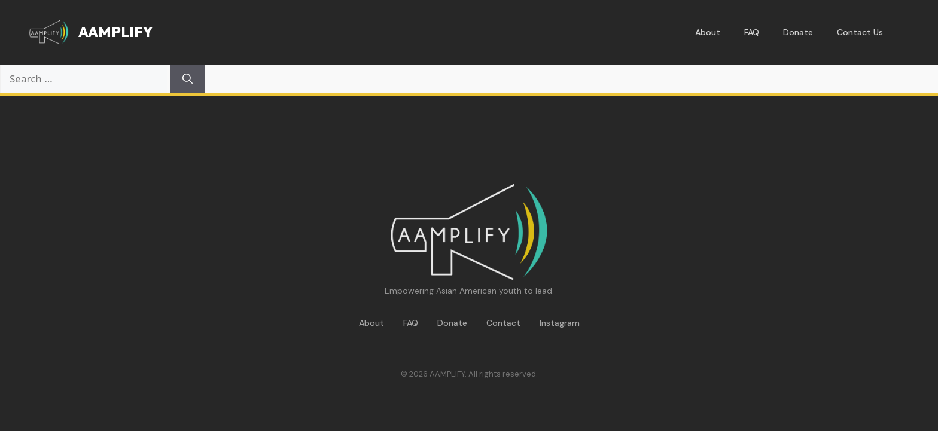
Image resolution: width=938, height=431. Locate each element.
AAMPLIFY (115, 32)
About (707, 32)
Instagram (560, 322)
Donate (798, 32)
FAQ (751, 32)
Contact (503, 322)
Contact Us (860, 32)
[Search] (187, 79)
